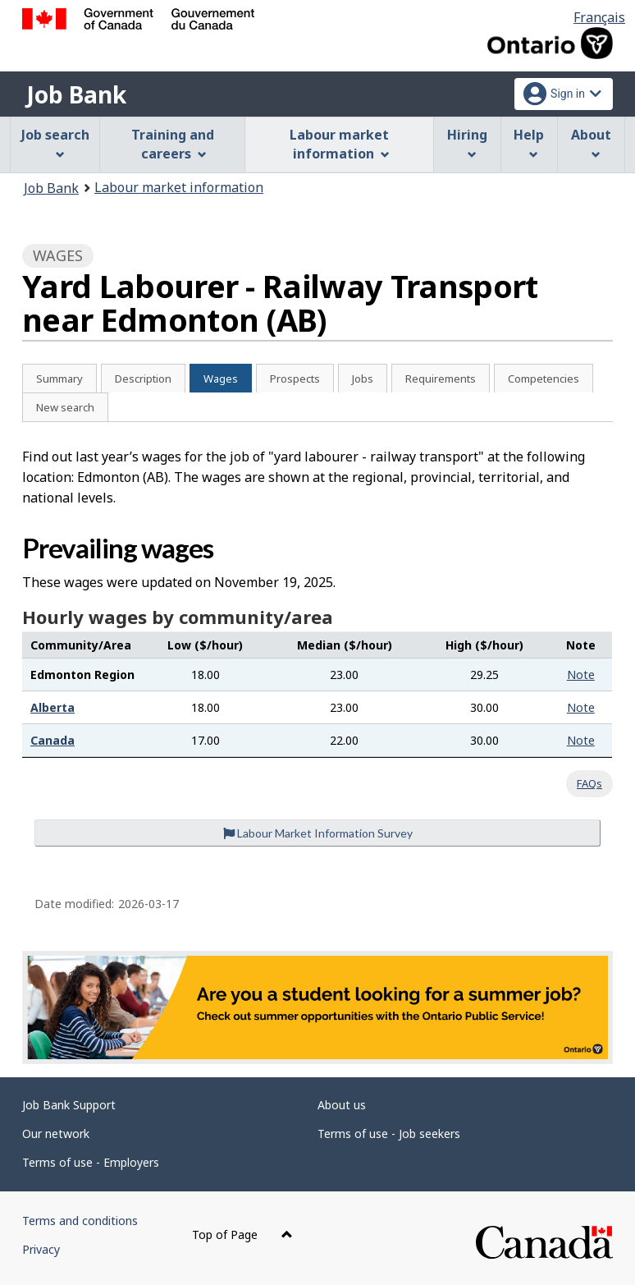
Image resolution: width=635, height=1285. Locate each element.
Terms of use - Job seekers (389, 1133)
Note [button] (581, 674)
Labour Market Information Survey (318, 833)
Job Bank (76, 94)
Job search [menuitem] (55, 142)
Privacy (41, 1249)
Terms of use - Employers (90, 1162)
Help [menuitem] (529, 142)
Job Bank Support (69, 1105)
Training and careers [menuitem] (172, 144)
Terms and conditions (80, 1220)
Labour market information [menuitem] (339, 144)
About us (342, 1105)
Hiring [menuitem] (467, 142)
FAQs (589, 783)
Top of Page (242, 1234)
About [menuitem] (591, 142)
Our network (55, 1133)
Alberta (52, 707)
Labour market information (178, 187)
